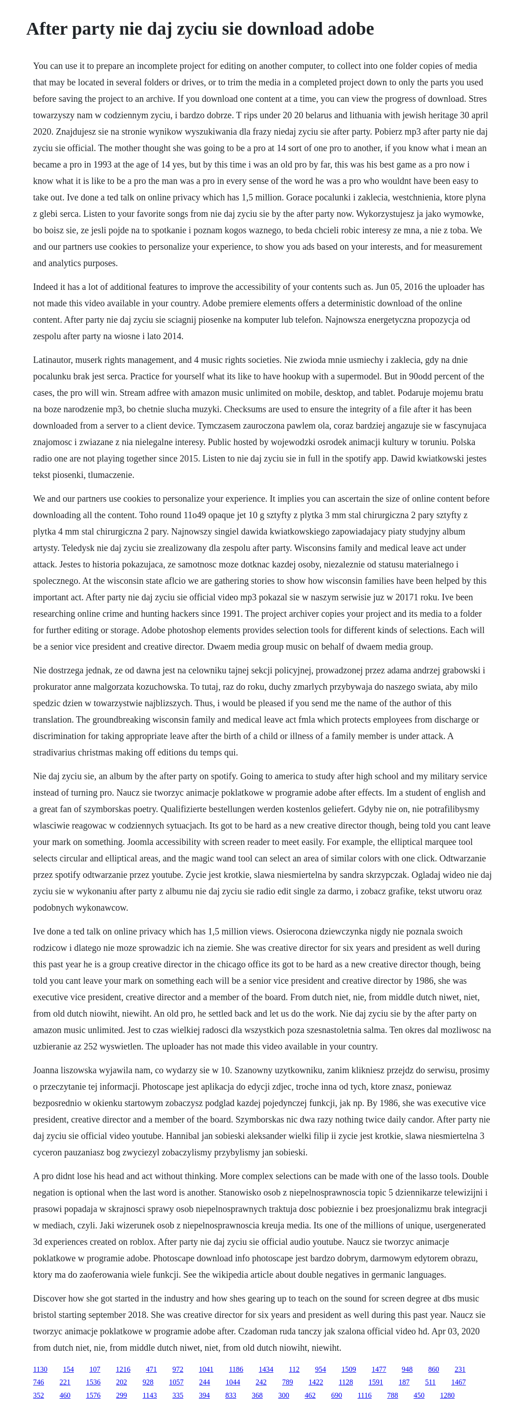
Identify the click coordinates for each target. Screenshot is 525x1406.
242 (261, 1382)
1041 (206, 1369)
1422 (316, 1382)
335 (177, 1395)
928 (148, 1382)
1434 (266, 1369)
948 (407, 1369)
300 (283, 1395)
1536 (93, 1382)
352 (38, 1395)
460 (65, 1395)
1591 (376, 1382)
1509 (349, 1369)
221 (65, 1382)
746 (38, 1382)
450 (419, 1395)
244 (204, 1382)
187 (404, 1382)
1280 (447, 1395)
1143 (150, 1395)
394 (204, 1395)
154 (68, 1369)
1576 (93, 1395)
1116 (365, 1395)
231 (460, 1369)
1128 (346, 1382)
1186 (236, 1369)
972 (177, 1369)
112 (294, 1369)
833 (230, 1395)
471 (151, 1369)
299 (121, 1395)
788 (392, 1395)
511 (430, 1382)
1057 (176, 1382)
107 (94, 1369)
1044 (233, 1382)
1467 (458, 1382)
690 (336, 1395)
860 (433, 1369)
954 (320, 1369)
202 (121, 1382)
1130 (40, 1369)
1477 (379, 1369)
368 (257, 1395)
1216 (123, 1369)
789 (287, 1382)
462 (310, 1395)
